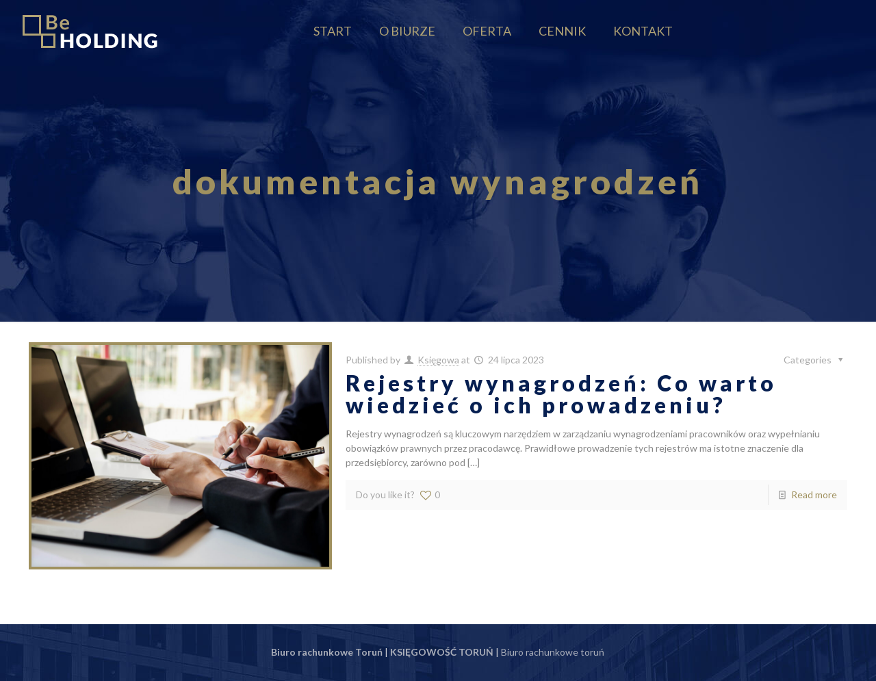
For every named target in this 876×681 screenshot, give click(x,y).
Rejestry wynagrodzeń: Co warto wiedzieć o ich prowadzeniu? (561, 394)
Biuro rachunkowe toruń (552, 652)
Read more (814, 494)
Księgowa (438, 359)
